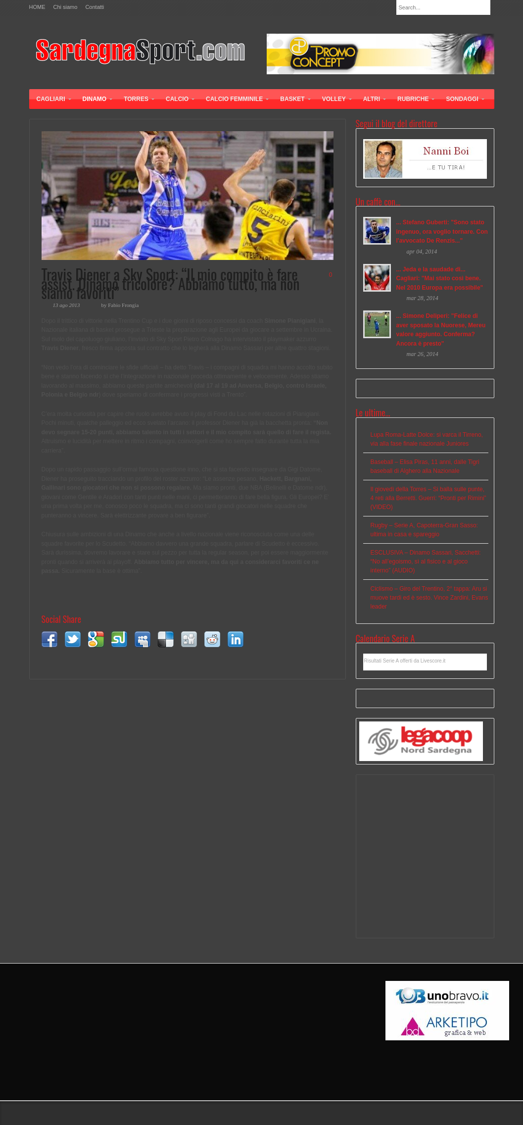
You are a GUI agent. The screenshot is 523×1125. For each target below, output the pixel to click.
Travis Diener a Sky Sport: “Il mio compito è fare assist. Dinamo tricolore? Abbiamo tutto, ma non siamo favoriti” (171, 283)
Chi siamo (65, 7)
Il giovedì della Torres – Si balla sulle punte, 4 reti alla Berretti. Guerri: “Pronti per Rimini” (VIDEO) (428, 498)
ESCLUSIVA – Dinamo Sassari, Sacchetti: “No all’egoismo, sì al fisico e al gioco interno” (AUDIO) (426, 561)
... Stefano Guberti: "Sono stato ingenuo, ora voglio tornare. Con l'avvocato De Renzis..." (442, 231)
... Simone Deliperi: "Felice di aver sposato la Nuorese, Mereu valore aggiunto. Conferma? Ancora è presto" (441, 329)
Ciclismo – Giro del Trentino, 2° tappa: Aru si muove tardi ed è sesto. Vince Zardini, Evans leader (429, 597)
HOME (37, 7)
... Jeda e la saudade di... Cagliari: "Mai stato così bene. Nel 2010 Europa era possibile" (439, 278)
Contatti (94, 7)
